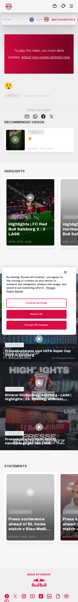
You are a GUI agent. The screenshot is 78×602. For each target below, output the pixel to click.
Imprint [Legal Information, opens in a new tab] (19, 291)
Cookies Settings (36, 303)
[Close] (65, 272)
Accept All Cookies (36, 325)
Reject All (36, 314)
